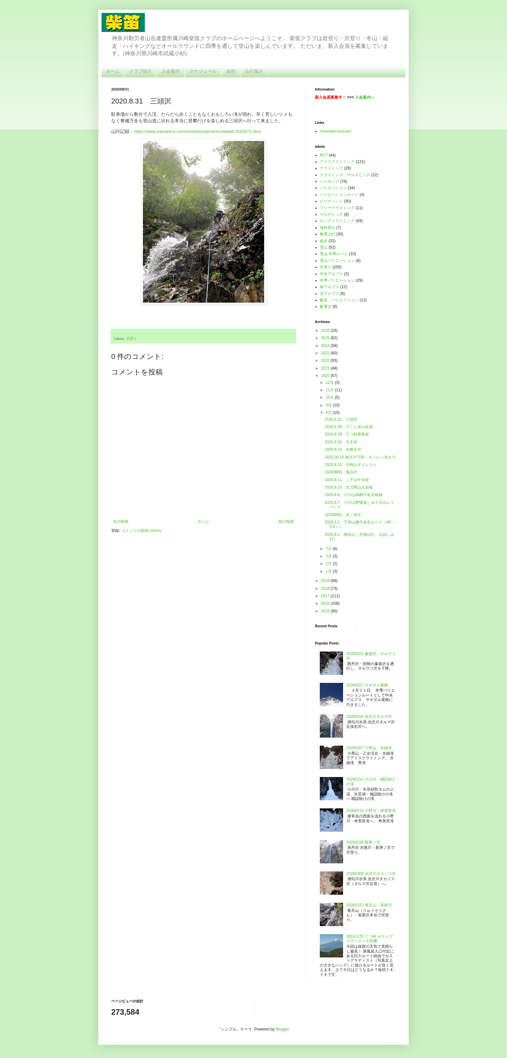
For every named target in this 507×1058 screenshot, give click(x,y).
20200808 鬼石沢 (341, 472)
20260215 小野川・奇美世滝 (371, 810)
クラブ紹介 (140, 71)
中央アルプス (331, 274)
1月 (329, 571)
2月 (329, 563)
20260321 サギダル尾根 (367, 685)
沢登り (131, 338)
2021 (326, 368)
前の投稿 (286, 521)
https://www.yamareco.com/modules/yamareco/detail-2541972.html (197, 131)
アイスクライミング (337, 161)
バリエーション (333, 188)
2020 (326, 375)
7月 (329, 548)
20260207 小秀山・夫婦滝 (369, 748)
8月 (329, 412)
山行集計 (254, 71)
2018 (326, 588)
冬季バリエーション (337, 280)
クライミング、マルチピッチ (345, 175)
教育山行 (327, 234)
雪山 (324, 247)
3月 (329, 556)
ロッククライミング (337, 221)
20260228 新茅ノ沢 (363, 842)
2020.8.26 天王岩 (341, 442)
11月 (330, 390)
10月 (330, 397)
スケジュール (203, 71)
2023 (326, 353)
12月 (330, 382)
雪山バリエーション (337, 260)
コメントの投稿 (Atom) (141, 530)
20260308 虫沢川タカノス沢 (371, 873)
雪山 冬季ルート (334, 254)
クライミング (331, 168)
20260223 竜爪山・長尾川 (369, 905)
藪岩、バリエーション (339, 300)
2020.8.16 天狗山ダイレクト (351, 464)
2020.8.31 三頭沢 (341, 419)
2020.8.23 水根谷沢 (343, 449)
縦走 (324, 241)
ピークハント (331, 201)
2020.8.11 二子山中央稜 (347, 480)
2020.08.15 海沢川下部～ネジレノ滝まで (360, 457)
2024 (326, 345)
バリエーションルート (339, 194)
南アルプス (329, 287)
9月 (329, 405)
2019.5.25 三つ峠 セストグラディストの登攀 (369, 938)
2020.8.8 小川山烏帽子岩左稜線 (354, 494)
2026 (326, 330)
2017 (326, 596)
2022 (326, 360)
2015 (326, 611)
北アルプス (329, 293)
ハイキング (329, 181)
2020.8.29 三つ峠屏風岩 (347, 434)
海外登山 (327, 227)
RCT (324, 155)
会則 (230, 71)
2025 (326, 338)
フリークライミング (337, 208)
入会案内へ (364, 97)
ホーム (113, 71)
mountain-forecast (335, 131)
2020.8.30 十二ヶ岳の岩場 (349, 427)
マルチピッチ (331, 214)
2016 (326, 603)
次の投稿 (120, 521)
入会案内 (171, 71)
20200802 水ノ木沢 (343, 515)
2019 (326, 580)
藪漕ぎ (325, 306)
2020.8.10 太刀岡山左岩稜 (349, 487)
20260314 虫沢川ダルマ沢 (369, 716)
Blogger (282, 1029)
